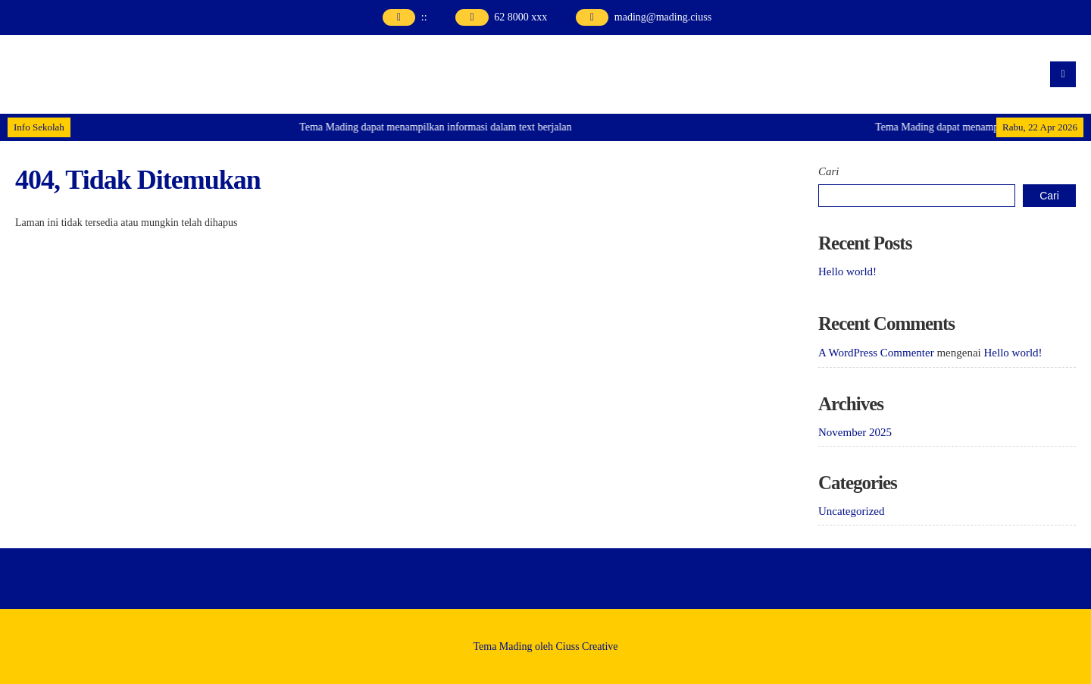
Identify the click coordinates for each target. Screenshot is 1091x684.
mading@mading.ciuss (662, 17)
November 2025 (855, 432)
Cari (828, 171)
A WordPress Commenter (876, 353)
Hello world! (847, 271)
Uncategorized (851, 511)
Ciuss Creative (587, 646)
